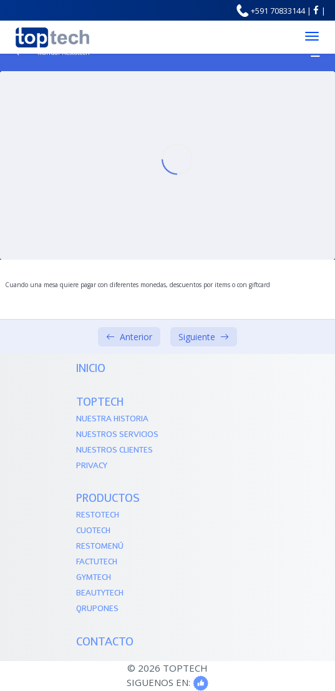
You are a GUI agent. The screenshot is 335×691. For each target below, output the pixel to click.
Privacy (91, 466)
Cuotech (93, 531)
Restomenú (100, 546)
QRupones (97, 609)
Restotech (97, 515)
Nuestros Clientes (114, 450)
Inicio (90, 369)
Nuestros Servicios (117, 435)
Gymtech (93, 578)
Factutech (96, 562)
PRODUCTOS (108, 499)
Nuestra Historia (112, 419)
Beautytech (100, 593)
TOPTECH (100, 403)
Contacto (105, 643)
